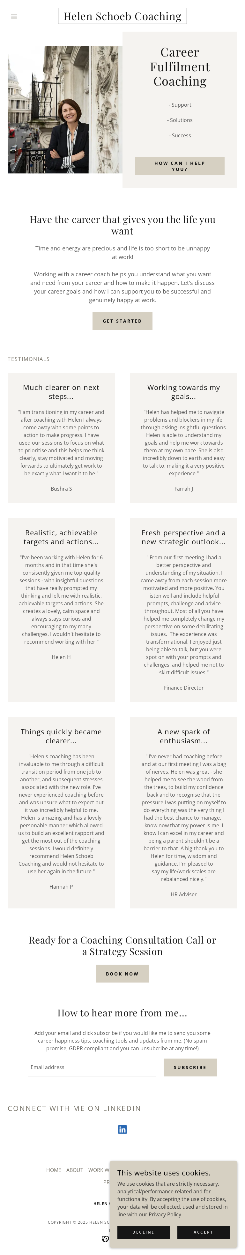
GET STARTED (122, 321)
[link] (122, 18)
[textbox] (92, 1067)
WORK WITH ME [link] (107, 1170)
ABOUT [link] (74, 1170)
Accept (203, 1232)
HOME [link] (53, 1170)
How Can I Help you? (180, 166)
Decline (143, 1232)
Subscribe (190, 1067)
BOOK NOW (122, 974)
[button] (25, 16)
